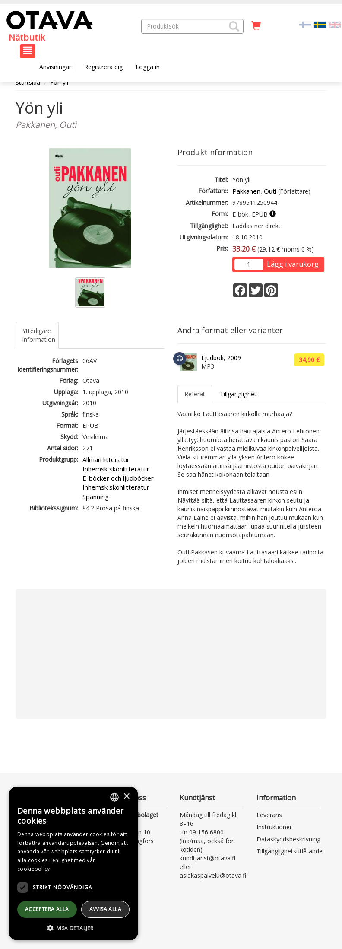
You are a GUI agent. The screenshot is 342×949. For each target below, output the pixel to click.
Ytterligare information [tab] (38, 335)
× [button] (126, 796)
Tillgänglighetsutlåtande (289, 851)
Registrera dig (103, 67)
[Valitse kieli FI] (305, 24)
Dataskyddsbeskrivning (288, 839)
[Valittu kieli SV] (320, 24)
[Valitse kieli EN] (334, 24)
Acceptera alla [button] (47, 909)
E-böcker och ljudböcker (118, 478)
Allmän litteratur (106, 459)
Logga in (148, 67)
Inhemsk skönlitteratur (115, 469)
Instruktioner (274, 827)
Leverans (269, 815)
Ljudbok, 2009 (221, 357)
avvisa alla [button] (105, 909)
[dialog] (73, 863)
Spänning (95, 496)
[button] (234, 26)
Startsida (28, 82)
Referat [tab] (194, 394)
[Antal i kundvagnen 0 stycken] (256, 26)
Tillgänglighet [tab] (238, 394)
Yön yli (59, 82)
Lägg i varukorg (293, 264)
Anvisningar (55, 67)
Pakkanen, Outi (254, 191)
